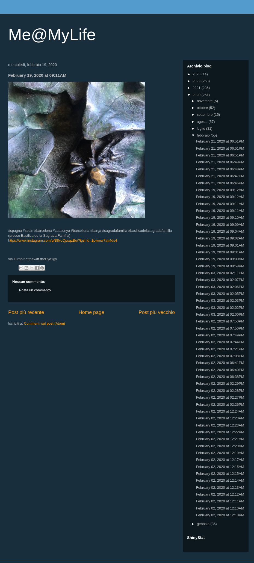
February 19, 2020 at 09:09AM (220, 225)
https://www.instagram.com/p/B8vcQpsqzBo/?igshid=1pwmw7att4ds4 (62, 240)
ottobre (203, 108)
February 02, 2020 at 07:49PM (220, 335)
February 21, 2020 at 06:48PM (220, 169)
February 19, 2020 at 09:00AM (220, 259)
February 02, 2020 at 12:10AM (220, 508)
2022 (197, 81)
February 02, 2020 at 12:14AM (220, 480)
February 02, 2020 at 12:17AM (220, 460)
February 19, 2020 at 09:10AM (220, 217)
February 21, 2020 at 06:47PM (220, 176)
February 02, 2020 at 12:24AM (220, 411)
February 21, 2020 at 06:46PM (220, 183)
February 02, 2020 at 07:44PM (220, 342)
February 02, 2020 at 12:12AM (220, 494)
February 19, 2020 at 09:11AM (220, 204)
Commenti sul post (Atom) (44, 323)
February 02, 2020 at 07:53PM (220, 321)
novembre (205, 101)
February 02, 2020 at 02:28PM (220, 391)
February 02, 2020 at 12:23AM (220, 418)
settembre (205, 114)
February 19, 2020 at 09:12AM (220, 190)
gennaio (204, 524)
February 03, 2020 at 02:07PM (220, 280)
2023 (197, 74)
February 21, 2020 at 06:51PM (220, 141)
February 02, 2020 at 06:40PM (220, 370)
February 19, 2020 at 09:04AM (220, 231)
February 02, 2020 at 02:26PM (220, 404)
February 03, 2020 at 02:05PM (220, 294)
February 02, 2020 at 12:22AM (220, 432)
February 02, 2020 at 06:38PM (220, 377)
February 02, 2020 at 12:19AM (220, 453)
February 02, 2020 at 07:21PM (220, 349)
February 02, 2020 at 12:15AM (220, 467)
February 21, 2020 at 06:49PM (220, 162)
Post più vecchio (157, 312)
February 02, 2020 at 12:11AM (220, 501)
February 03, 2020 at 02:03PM (220, 300)
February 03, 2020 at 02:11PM (220, 273)
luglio (201, 128)
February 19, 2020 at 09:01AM (220, 245)
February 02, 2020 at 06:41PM (220, 363)
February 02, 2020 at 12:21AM (220, 439)
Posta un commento (35, 290)
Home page (91, 312)
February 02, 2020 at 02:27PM (220, 397)
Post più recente (26, 312)
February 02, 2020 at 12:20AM (220, 446)
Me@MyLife (52, 34)
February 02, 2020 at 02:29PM (220, 383)
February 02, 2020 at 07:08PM (220, 356)
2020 (197, 95)
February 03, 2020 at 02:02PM (220, 308)
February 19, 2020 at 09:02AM (220, 238)
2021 (197, 88)
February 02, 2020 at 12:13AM (220, 487)
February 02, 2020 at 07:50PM (220, 328)
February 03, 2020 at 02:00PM (220, 314)
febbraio (204, 135)
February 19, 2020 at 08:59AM (220, 266)
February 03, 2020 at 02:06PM (220, 287)
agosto (203, 122)
